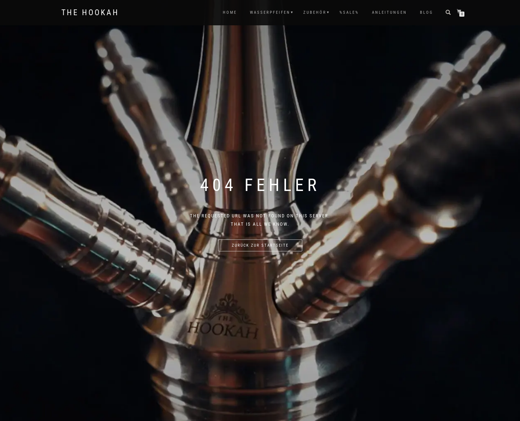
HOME (230, 12)
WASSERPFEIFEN (270, 12)
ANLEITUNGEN (389, 12)
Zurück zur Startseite (260, 245)
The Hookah (90, 12)
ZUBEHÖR (314, 12)
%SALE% (349, 12)
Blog (426, 12)
